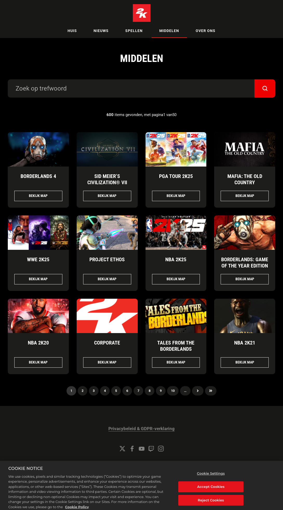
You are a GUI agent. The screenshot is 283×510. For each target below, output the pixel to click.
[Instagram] (161, 448)
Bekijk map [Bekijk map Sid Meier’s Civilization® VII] (107, 196)
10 (173, 391)
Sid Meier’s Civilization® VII (107, 179)
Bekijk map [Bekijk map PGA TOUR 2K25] (176, 196)
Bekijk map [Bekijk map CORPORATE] (107, 362)
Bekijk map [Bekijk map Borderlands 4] (38, 196)
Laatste (210, 391)
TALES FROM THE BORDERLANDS (175, 346)
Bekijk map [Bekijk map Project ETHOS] (107, 279)
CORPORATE (107, 343)
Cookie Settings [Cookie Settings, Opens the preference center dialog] (211, 477)
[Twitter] (122, 448)
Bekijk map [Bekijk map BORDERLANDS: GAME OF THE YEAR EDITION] (244, 279)
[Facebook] (132, 448)
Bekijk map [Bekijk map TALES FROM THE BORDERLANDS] (176, 362)
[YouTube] (141, 448)
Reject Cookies (211, 503)
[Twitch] (151, 448)
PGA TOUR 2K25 (176, 176)
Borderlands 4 (38, 176)
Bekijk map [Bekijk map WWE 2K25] (38, 279)
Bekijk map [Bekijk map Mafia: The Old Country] (244, 196)
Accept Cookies (211, 490)
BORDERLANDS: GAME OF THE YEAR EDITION (244, 262)
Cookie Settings (141, 462)
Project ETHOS (107, 259)
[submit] (264, 88)
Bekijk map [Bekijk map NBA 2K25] (176, 279)
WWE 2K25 (38, 259)
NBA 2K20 (38, 343)
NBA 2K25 (175, 259)
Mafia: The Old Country (244, 179)
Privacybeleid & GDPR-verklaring (141, 428)
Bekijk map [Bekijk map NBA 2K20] (38, 362)
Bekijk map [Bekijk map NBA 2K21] (244, 362)
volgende (197, 391)
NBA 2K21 (244, 343)
